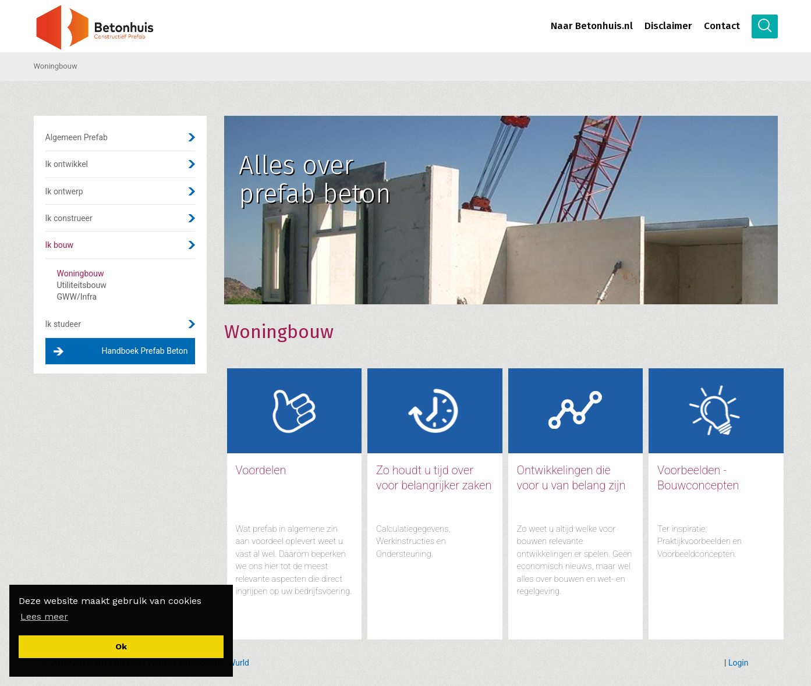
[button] (44, 616)
